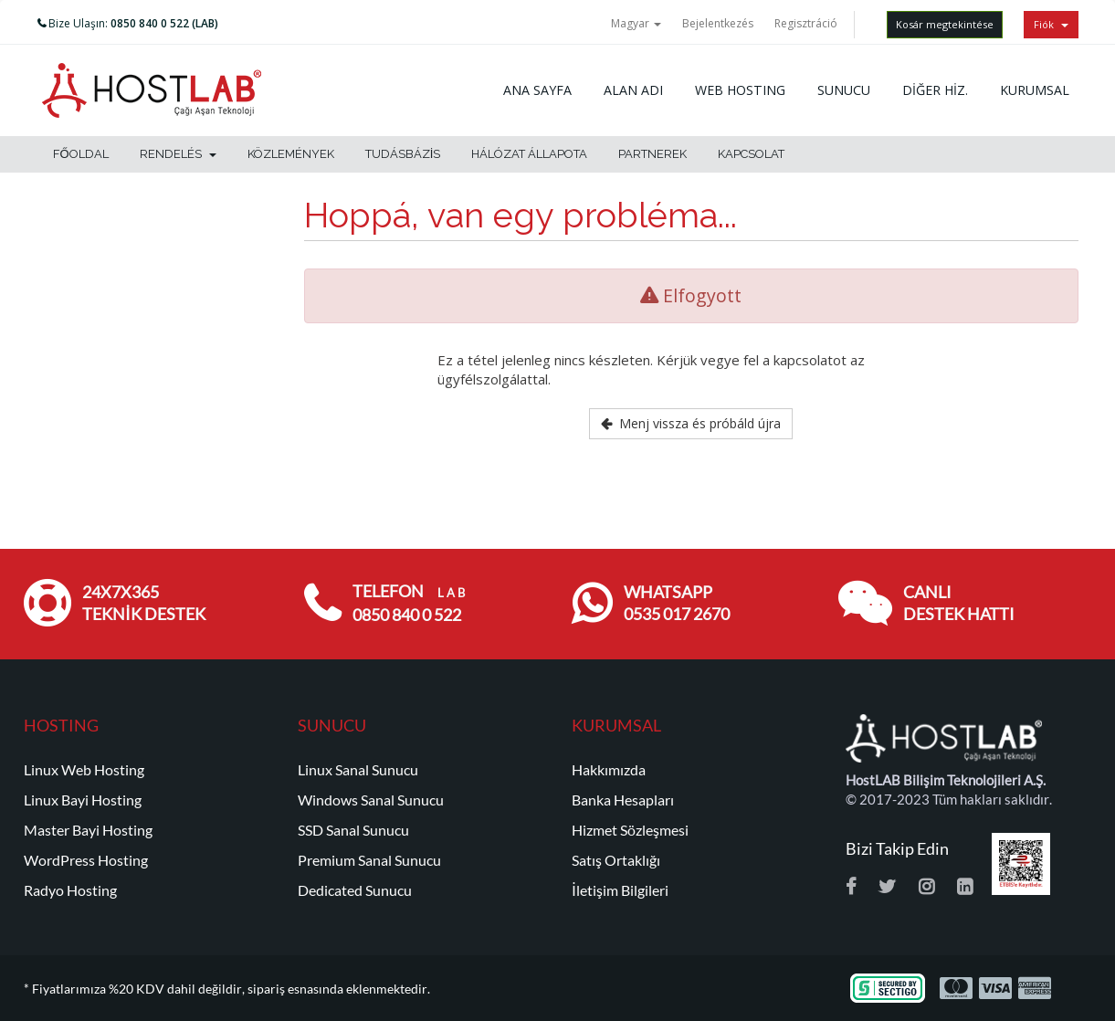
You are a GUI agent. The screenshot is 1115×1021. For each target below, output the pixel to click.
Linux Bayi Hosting (83, 800)
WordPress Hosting (86, 860)
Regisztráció (805, 23)
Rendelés (178, 154)
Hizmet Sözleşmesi (630, 830)
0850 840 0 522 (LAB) (164, 23)
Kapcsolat (751, 154)
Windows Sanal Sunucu (371, 800)
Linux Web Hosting (84, 770)
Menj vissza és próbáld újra (691, 423)
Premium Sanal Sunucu (369, 860)
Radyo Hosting (70, 890)
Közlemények (290, 154)
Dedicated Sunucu (355, 890)
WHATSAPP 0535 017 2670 (677, 603)
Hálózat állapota (529, 154)
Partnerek (652, 154)
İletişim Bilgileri (620, 890)
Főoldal (81, 154)
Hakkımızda (609, 770)
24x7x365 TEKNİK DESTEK (143, 603)
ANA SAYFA (537, 90)
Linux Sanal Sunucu (358, 770)
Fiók (1051, 24)
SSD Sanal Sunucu (353, 830)
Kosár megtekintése (945, 24)
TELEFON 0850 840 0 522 (408, 603)
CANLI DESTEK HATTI (959, 603)
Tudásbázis (403, 154)
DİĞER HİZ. (935, 90)
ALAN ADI (633, 90)
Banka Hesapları (623, 800)
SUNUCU (843, 90)
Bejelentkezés (717, 23)
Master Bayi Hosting (88, 830)
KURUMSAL (1034, 90)
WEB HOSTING (740, 90)
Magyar (636, 23)
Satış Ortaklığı (616, 860)
